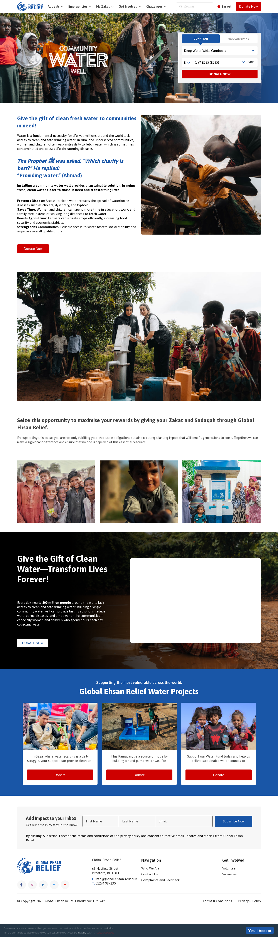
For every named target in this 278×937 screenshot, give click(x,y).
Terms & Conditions (217, 901)
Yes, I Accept (259, 931)
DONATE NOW (33, 643)
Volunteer (229, 868)
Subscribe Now (233, 821)
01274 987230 (104, 883)
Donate (60, 775)
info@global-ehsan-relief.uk (114, 879)
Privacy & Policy (249, 901)
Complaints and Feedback (160, 880)
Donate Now (248, 6)
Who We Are (150, 868)
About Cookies (105, 932)
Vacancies (229, 874)
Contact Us (149, 874)
